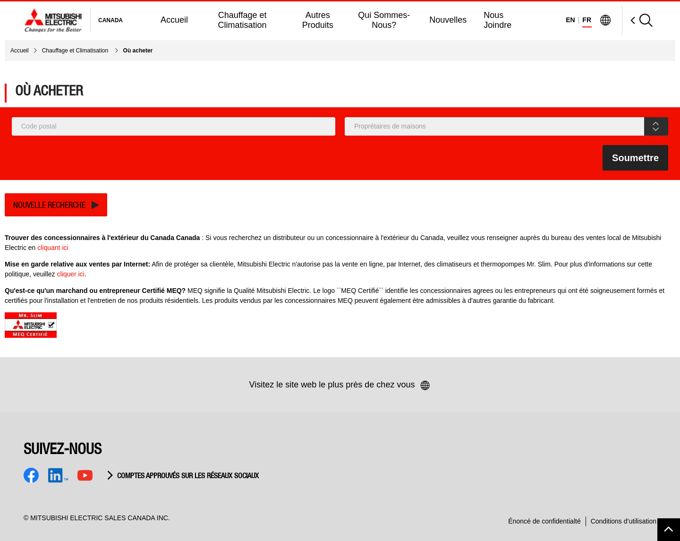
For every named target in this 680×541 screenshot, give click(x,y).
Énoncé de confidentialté (544, 521)
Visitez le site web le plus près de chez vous (340, 385)
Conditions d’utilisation (623, 521)
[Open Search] (637, 20)
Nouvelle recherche (49, 205)
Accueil (174, 20)
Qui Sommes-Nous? (384, 20)
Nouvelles (448, 20)
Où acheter (138, 50)
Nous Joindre (497, 20)
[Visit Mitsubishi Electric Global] (605, 20)
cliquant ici (52, 247)
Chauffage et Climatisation (242, 20)
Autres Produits (317, 20)
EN (570, 20)
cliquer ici (71, 274)
